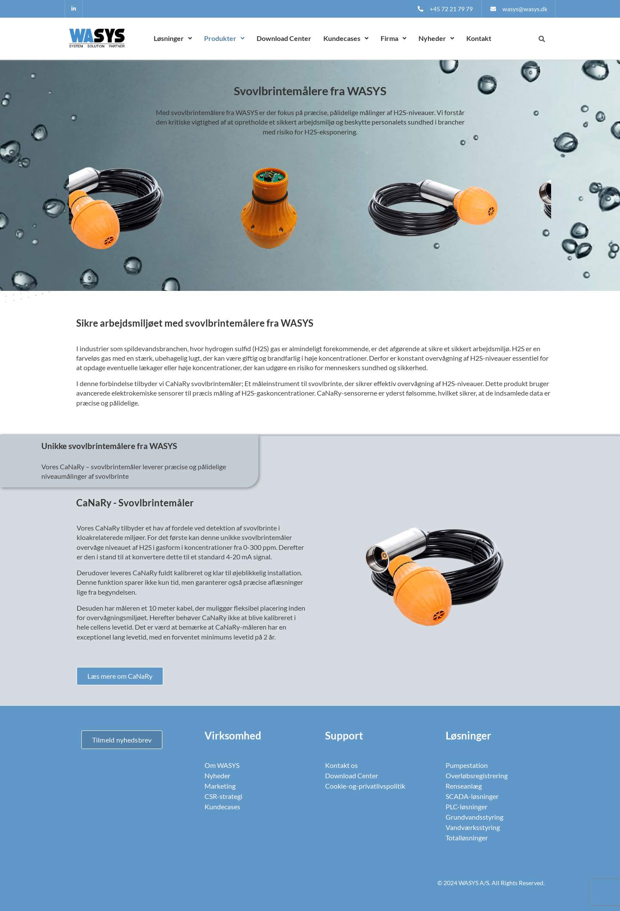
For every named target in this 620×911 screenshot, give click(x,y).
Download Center (284, 38)
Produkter (224, 38)
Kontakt (478, 38)
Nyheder (436, 38)
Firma (393, 38)
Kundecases (346, 38)
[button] (173, 38)
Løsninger (173, 38)
